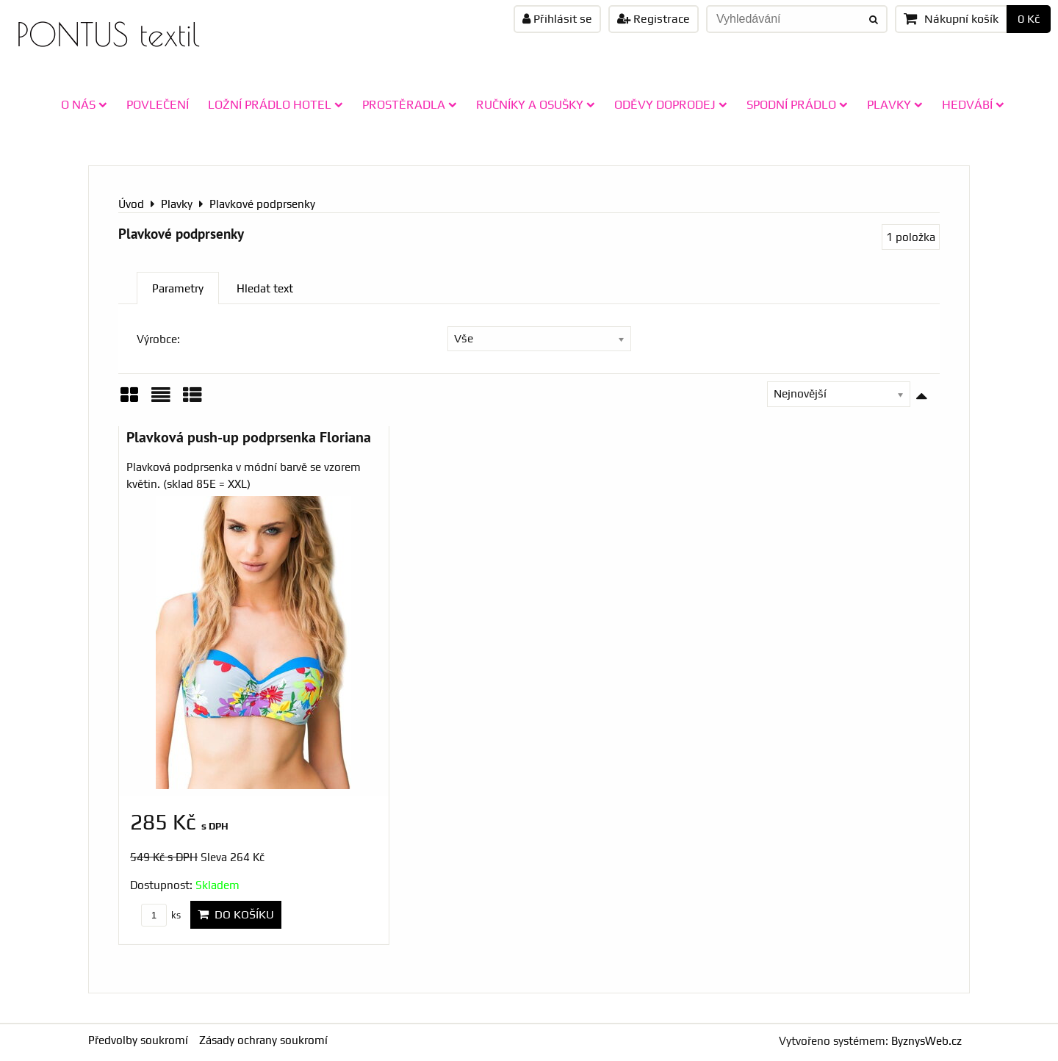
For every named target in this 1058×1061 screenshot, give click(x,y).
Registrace (653, 19)
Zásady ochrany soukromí (263, 1040)
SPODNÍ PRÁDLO (797, 104)
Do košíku (236, 914)
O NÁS (84, 104)
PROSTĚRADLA (409, 104)
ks (161, 915)
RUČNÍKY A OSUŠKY (535, 104)
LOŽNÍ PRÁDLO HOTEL (275, 104)
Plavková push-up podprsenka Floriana (248, 437)
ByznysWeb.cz (926, 1041)
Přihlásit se (557, 19)
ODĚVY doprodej (670, 104)
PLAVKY (895, 104)
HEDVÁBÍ (973, 104)
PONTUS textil (108, 34)
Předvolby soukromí (138, 1040)
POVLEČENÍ (157, 104)
